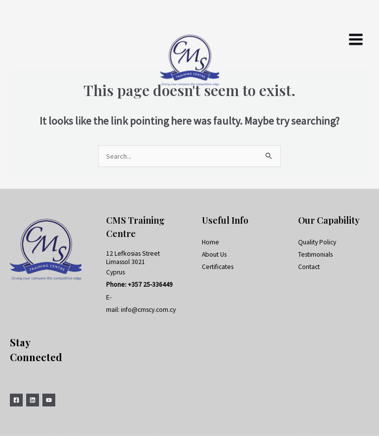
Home (210, 242)
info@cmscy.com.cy (148, 309)
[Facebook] (16, 400)
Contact (309, 267)
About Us (214, 254)
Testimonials (315, 254)
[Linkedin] (32, 400)
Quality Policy (317, 242)
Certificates (217, 267)
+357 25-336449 (150, 284)
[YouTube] (48, 400)
